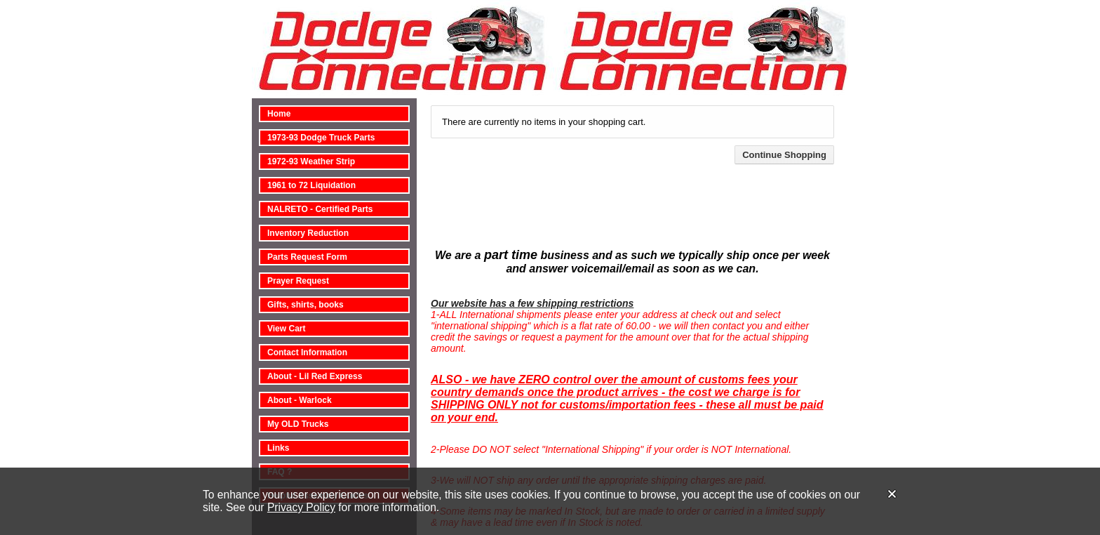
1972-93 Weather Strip (311, 161)
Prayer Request (298, 281)
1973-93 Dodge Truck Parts (321, 138)
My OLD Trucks (297, 424)
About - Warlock (299, 400)
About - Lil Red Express (314, 376)
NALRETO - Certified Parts (320, 209)
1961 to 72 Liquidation (311, 185)
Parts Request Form (307, 257)
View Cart (286, 328)
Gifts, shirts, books (305, 305)
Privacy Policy (301, 507)
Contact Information (307, 352)
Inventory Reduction (308, 233)
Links (278, 448)
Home (278, 114)
